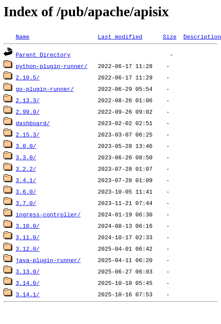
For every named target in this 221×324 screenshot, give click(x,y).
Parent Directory (43, 54)
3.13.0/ (28, 271)
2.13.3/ (28, 100)
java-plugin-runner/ (48, 260)
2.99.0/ (28, 111)
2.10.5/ (28, 77)
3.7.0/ (26, 203)
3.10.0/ (28, 226)
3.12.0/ (28, 248)
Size (169, 36)
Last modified (120, 36)
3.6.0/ (26, 191)
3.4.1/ (26, 180)
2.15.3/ (28, 134)
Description (202, 36)
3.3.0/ (26, 157)
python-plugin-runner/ (52, 66)
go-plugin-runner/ (45, 89)
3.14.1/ (28, 294)
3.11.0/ (28, 237)
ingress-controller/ (48, 214)
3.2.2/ (26, 169)
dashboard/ (33, 123)
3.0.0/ (26, 146)
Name (22, 36)
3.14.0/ (28, 283)
